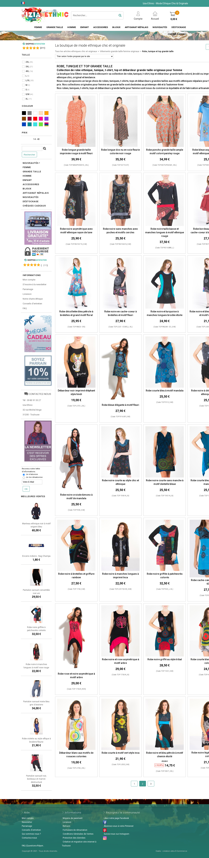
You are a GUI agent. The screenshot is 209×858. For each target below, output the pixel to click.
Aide (27, 812)
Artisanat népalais (36, 193)
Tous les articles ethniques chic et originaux (76, 51)
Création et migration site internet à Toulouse (79, 844)
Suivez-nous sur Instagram (116, 834)
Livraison (27, 294)
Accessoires (100, 27)
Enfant (84, 27)
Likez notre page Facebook (116, 818)
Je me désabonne (34, 477)
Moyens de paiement (73, 818)
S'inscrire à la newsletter (34, 284)
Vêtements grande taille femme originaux (119, 51)
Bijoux (116, 27)
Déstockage (178, 27)
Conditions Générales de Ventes (78, 834)
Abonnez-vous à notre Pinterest (118, 826)
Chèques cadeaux (34, 205)
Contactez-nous (29, 838)
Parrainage (28, 289)
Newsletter (27, 822)
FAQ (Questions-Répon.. (33, 846)
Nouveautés (160, 27)
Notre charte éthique (33, 298)
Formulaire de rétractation (75, 830)
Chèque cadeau (177, 34)
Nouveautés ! (31, 163)
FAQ (25, 308)
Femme (38, 27)
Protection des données (74, 838)
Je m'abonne (32, 474)
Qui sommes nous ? (31, 834)
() (42, 48)
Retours (66, 826)
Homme (71, 27)
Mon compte (29, 279)
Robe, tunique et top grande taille (158, 51)
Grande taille (54, 27)
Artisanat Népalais (136, 27)
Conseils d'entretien (32, 303)
